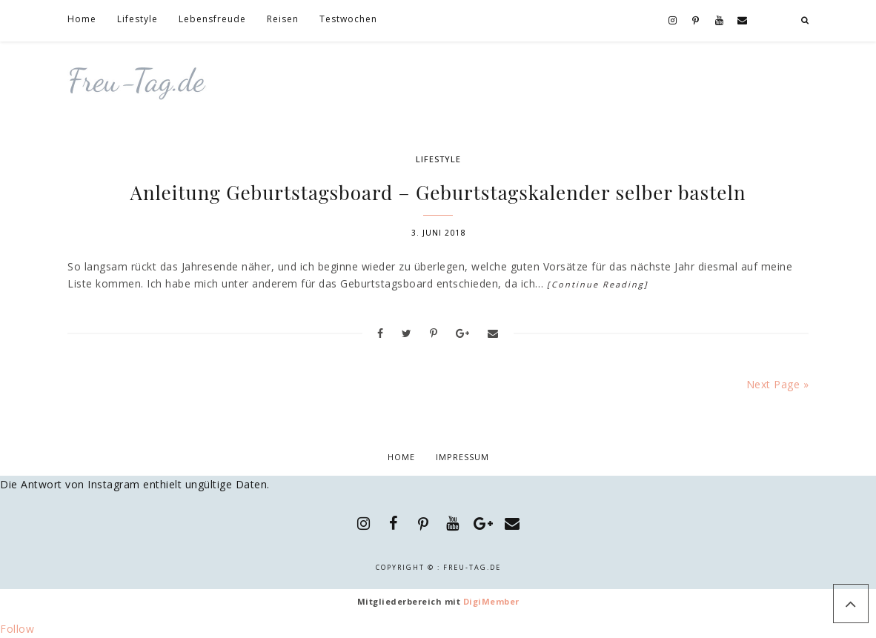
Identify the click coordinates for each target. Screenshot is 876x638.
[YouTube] (719, 21)
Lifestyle (438, 159)
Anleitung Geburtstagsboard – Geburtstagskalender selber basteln (438, 192)
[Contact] (742, 21)
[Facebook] (393, 523)
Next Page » (777, 384)
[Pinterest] (696, 21)
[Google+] (482, 523)
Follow (17, 629)
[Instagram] (673, 21)
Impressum (462, 456)
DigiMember (491, 601)
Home (401, 456)
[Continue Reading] (597, 284)
